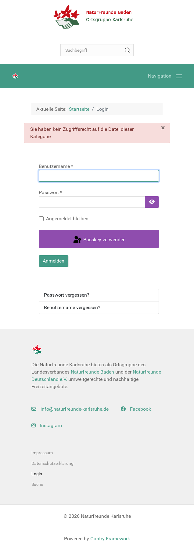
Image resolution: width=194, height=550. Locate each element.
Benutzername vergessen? (72, 307)
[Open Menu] (165, 76)
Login (36, 473)
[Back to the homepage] (97, 17)
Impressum (42, 452)
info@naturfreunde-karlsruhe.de (70, 409)
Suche (37, 484)
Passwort (50, 192)
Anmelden (53, 261)
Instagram (46, 425)
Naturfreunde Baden (92, 372)
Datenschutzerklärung (52, 463)
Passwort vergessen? (66, 295)
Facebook (136, 409)
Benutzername (56, 166)
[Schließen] (163, 127)
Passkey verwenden (99, 240)
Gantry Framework (110, 538)
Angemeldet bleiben (67, 218)
